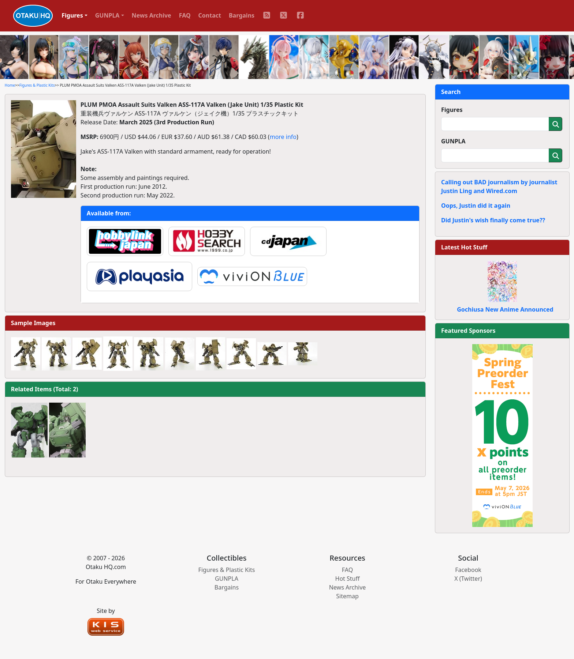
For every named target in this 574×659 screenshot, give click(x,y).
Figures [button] (72, 15)
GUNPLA (453, 141)
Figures (452, 110)
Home (10, 85)
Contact (209, 15)
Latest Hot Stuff (464, 247)
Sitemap (347, 596)
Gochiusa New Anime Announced (505, 309)
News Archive (151, 15)
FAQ (185, 15)
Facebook (468, 570)
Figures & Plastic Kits (37, 85)
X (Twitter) (468, 579)
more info (283, 137)
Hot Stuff (347, 579)
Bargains (241, 15)
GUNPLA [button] (107, 15)
